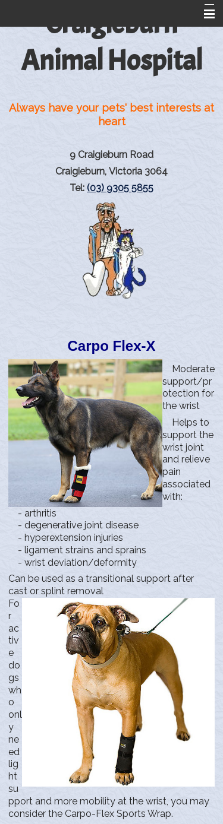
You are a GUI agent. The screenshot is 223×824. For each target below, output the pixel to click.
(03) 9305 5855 (120, 188)
